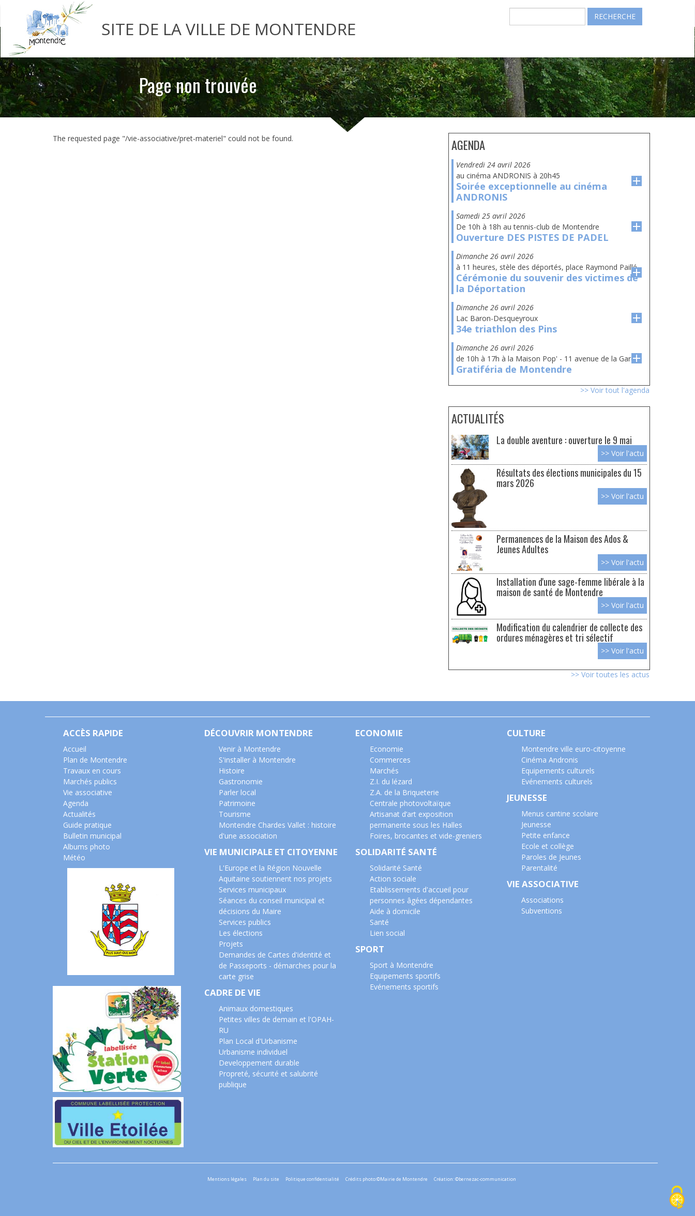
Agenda (75, 803)
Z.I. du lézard (391, 781)
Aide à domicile (395, 911)
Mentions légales (227, 1179)
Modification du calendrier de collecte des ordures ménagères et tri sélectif (569, 632)
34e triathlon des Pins (506, 329)
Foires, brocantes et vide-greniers (426, 836)
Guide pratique (87, 825)
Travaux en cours (92, 771)
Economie (386, 749)
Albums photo (86, 847)
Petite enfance (545, 835)
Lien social (387, 933)
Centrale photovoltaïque (410, 803)
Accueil (74, 749)
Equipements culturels (558, 771)
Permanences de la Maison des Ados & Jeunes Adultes (562, 543)
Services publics (245, 922)
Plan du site (266, 1179)
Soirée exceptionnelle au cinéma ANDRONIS (531, 191)
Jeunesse (536, 824)
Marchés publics (90, 781)
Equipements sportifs (405, 976)
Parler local (237, 792)
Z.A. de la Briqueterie (404, 792)
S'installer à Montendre (257, 760)
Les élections (241, 933)
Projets (231, 944)
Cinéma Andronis (549, 760)
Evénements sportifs (404, 987)
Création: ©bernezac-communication (475, 1179)
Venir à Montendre (250, 749)
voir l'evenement (636, 181)
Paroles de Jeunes (551, 857)
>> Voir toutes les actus (610, 674)
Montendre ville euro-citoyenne (573, 749)
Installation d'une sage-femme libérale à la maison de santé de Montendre (570, 586)
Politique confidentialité (312, 1179)
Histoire (232, 771)
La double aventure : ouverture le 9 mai (564, 440)
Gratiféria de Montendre (514, 369)
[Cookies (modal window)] (677, 1198)
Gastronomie (241, 781)
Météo (74, 857)
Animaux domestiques (256, 1008)
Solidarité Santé (396, 868)
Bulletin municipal (92, 836)
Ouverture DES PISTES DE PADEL (532, 237)
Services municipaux (252, 889)
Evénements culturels (557, 781)
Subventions (541, 911)
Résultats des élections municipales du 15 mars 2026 (569, 477)
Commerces (390, 760)
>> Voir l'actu (622, 453)
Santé (379, 922)
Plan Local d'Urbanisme (258, 1041)
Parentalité (539, 868)
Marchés (384, 771)
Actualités (79, 814)
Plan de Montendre (95, 760)
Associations (542, 900)
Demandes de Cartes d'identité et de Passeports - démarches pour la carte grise (277, 965)
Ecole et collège (547, 846)
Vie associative (87, 792)
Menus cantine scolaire (559, 813)
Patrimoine (237, 803)
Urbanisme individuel (253, 1052)
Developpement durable (259, 1063)
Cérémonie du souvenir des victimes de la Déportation (547, 283)
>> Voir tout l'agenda (614, 390)
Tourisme (235, 814)
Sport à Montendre (401, 965)
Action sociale (393, 879)
